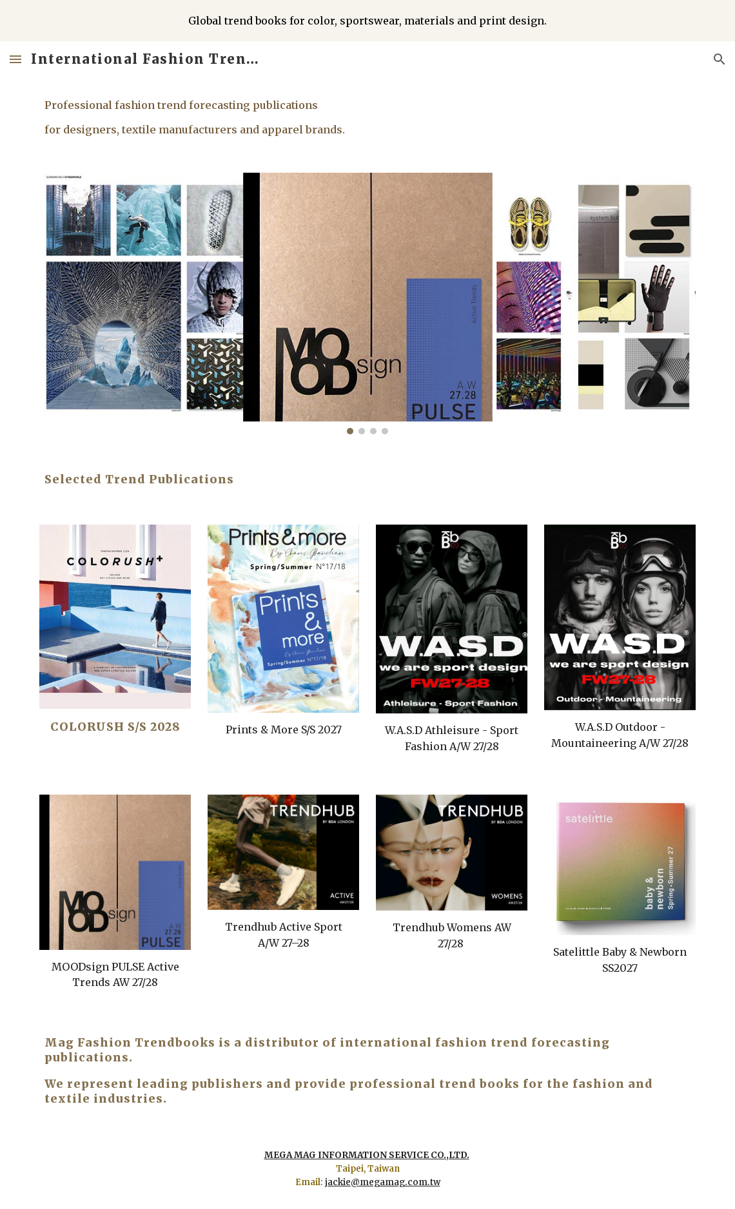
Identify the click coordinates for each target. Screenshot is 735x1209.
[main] (367, 117)
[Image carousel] (367, 303)
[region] (367, 20)
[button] (15, 59)
